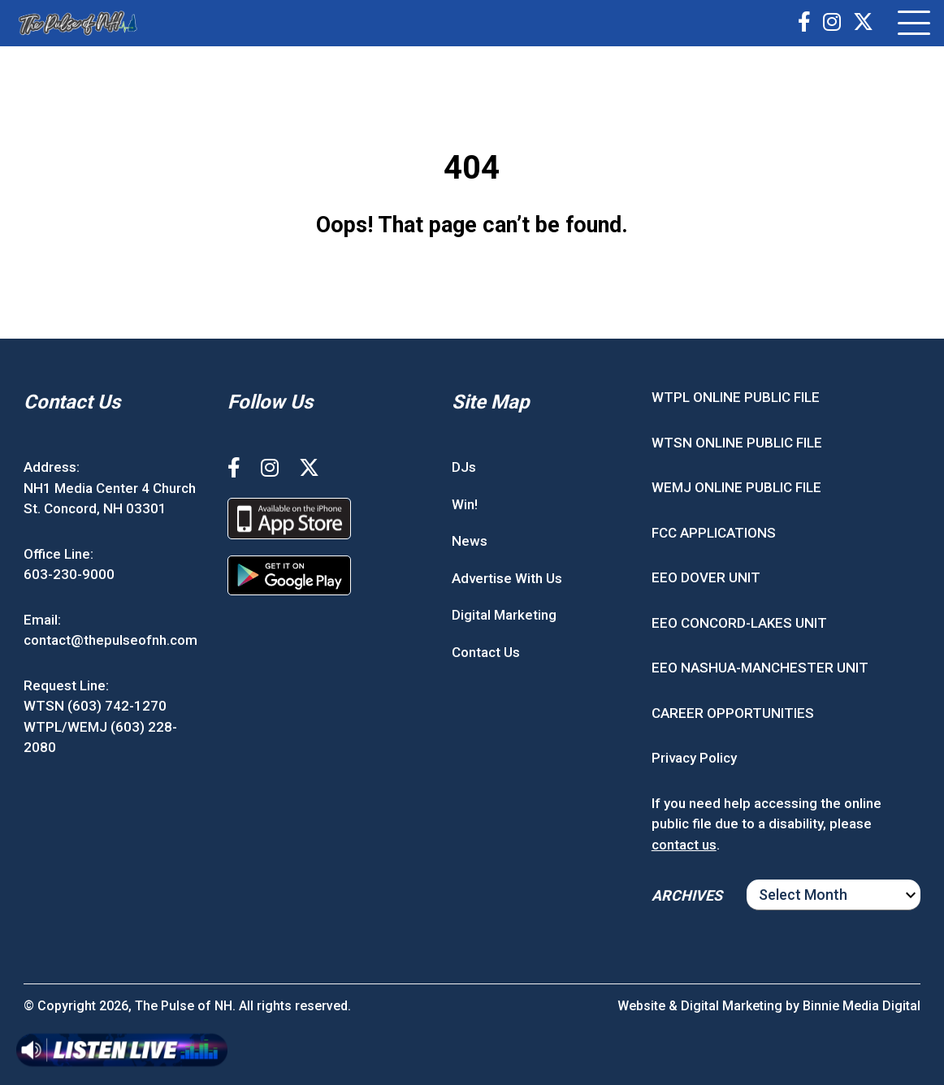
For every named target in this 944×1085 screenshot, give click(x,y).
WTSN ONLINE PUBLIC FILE (737, 442)
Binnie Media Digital (861, 1006)
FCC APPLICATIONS (714, 533)
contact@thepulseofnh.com (110, 640)
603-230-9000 (69, 574)
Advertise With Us (507, 578)
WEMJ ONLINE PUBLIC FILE (736, 487)
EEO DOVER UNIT (706, 577)
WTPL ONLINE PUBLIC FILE (736, 397)
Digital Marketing (504, 615)
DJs (464, 467)
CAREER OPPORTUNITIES (733, 713)
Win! (465, 504)
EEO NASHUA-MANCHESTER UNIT (760, 667)
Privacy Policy (694, 758)
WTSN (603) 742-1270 (95, 706)
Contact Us (486, 652)
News (469, 541)
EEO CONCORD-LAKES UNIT (739, 623)
